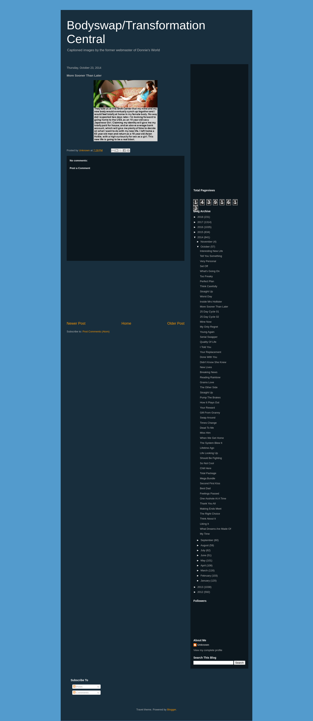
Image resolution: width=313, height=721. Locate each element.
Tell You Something (211, 255)
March (205, 570)
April (204, 565)
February (206, 575)
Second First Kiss (210, 483)
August (205, 545)
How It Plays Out (209, 402)
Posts (78, 686)
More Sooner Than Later (214, 306)
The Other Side (208, 387)
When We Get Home (212, 437)
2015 (200, 232)
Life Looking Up (209, 453)
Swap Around (207, 417)
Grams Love (207, 382)
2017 (200, 222)
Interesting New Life (211, 251)
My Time (205, 533)
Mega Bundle (207, 478)
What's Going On (210, 271)
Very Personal (208, 261)
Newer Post (76, 323)
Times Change (208, 422)
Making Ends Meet (210, 508)
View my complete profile (207, 650)
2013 (200, 586)
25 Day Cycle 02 (209, 316)
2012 (200, 591)
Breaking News (208, 372)
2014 (200, 237)
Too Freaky (206, 276)
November (207, 241)
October (206, 246)
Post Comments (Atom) (96, 331)
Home (126, 323)
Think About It (208, 518)
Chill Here (205, 468)
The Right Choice (210, 513)
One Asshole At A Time (213, 498)
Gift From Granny (210, 412)
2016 (200, 227)
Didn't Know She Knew (213, 362)
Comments (81, 692)
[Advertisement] (126, 291)
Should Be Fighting (211, 458)
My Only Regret (209, 326)
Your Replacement (210, 352)
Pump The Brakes (210, 397)
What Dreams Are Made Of (215, 528)
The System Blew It (211, 442)
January (206, 580)
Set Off (204, 266)
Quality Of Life (208, 341)
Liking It (204, 523)
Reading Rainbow (210, 377)
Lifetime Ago (207, 447)
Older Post (175, 323)
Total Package (208, 473)
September (207, 540)
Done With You (208, 357)
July (203, 550)
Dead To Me (207, 427)
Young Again (207, 331)
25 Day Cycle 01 (209, 311)
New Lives (206, 367)
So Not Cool (207, 463)
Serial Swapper (208, 336)
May (203, 560)
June (204, 555)
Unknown (203, 644)
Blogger (171, 709)
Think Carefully (208, 286)
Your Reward (207, 407)
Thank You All (208, 503)
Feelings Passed (209, 493)
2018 (200, 216)
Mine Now (205, 321)
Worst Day (206, 296)
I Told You (205, 347)
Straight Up (206, 291)
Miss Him (205, 432)
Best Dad (205, 488)
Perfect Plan (207, 281)
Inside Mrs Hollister (211, 301)
